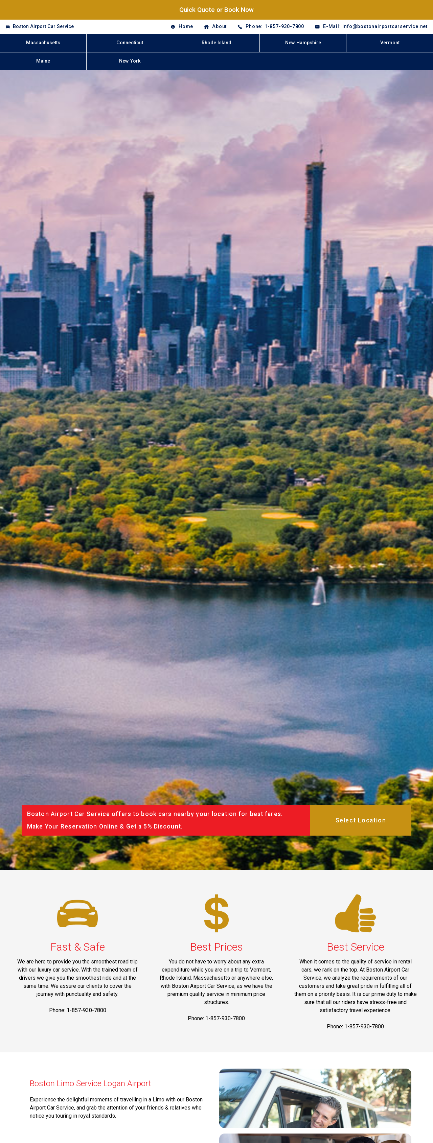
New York (130, 61)
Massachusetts (43, 43)
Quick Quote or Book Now (216, 10)
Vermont (390, 43)
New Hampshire (303, 43)
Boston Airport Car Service (43, 26)
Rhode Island (216, 43)
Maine (43, 61)
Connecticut (129, 43)
